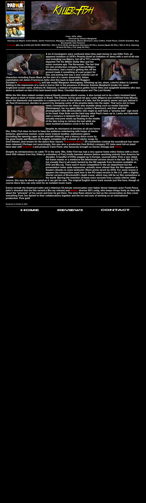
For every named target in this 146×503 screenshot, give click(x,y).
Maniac (74, 190)
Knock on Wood (73, 141)
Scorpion (11, 45)
